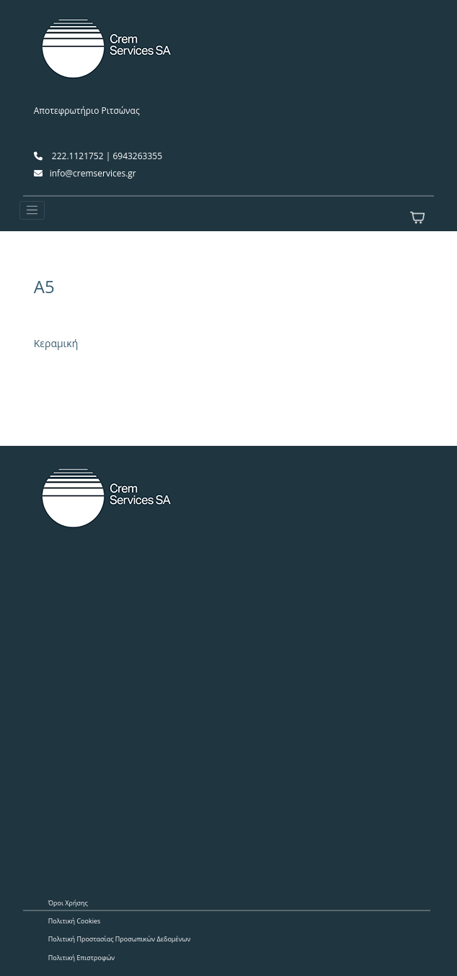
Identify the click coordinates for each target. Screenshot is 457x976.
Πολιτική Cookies (74, 921)
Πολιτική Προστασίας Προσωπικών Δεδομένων (119, 939)
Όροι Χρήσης (68, 903)
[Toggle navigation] (32, 210)
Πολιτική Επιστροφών (81, 957)
